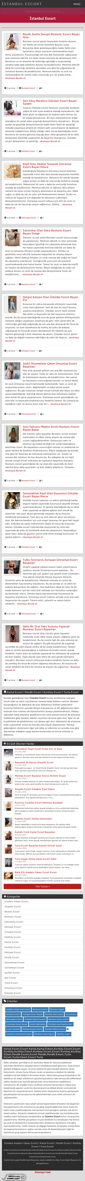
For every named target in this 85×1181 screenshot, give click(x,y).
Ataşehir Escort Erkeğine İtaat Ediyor (35, 789)
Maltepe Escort (12, 952)
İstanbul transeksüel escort (19, 1033)
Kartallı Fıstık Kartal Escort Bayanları (35, 832)
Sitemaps (40, 1172)
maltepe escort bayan (32, 1014)
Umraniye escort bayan (16, 1024)
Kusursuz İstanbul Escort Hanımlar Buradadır (39, 802)
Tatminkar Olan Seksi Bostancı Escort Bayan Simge (47, 232)
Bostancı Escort (28, 88)
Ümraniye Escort (28, 217)
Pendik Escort (11, 957)
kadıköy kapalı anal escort (18, 1009)
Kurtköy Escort (12, 947)
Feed (47, 1172)
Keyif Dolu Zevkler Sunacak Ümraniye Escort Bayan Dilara (47, 165)
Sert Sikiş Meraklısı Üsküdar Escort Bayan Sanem (50, 102)
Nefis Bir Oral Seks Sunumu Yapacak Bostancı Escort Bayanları (46, 628)
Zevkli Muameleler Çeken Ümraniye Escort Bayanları (50, 365)
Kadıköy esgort (63, 1033)
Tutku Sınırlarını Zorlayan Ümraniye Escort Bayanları (50, 561)
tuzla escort (71, 1014)
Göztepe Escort (12, 927)
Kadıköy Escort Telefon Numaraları (33, 818)
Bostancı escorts (40, 1009)
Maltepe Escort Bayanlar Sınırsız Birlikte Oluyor (40, 776)
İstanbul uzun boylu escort (60, 1024)
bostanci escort (13, 1014)
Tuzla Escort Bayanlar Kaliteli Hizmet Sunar (38, 845)
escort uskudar (13, 1029)
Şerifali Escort (12, 972)
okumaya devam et (15, 78)
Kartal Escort (11, 942)
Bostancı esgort (57, 1009)
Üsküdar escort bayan (44, 1033)
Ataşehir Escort (12, 906)
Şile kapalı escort (14, 1019)
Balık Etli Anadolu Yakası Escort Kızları (36, 872)
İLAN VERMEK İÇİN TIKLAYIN (42, 11)
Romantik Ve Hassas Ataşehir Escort (34, 762)
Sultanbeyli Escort (14, 967)
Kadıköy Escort (12, 937)
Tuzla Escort (11, 983)
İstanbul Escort (12, 932)
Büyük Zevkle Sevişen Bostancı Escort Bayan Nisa (51, 35)
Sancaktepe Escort (14, 962)
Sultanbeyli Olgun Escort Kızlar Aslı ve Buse (38, 749)
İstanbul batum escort (55, 1029)
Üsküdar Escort (28, 151)
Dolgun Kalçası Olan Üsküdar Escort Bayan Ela (50, 298)
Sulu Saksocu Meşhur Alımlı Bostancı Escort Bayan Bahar (51, 428)
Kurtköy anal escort (54, 1014)
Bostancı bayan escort (58, 1019)
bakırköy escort (43, 1169)
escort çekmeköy (38, 1024)
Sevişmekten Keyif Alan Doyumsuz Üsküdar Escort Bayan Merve (50, 494)
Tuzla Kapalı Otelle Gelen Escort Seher (36, 859)
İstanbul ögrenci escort (35, 1019)
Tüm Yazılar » (42, 886)
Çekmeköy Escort (13, 922)
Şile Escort (10, 978)
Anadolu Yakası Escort (16, 901)
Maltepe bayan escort (32, 1029)
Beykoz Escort (12, 911)
